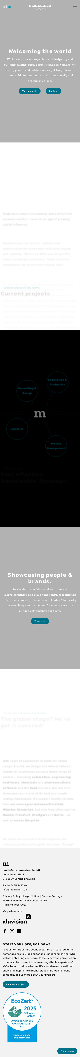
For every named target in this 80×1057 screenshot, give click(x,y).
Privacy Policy (11, 896)
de (4, 7)
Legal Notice (31, 896)
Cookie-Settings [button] (52, 896)
